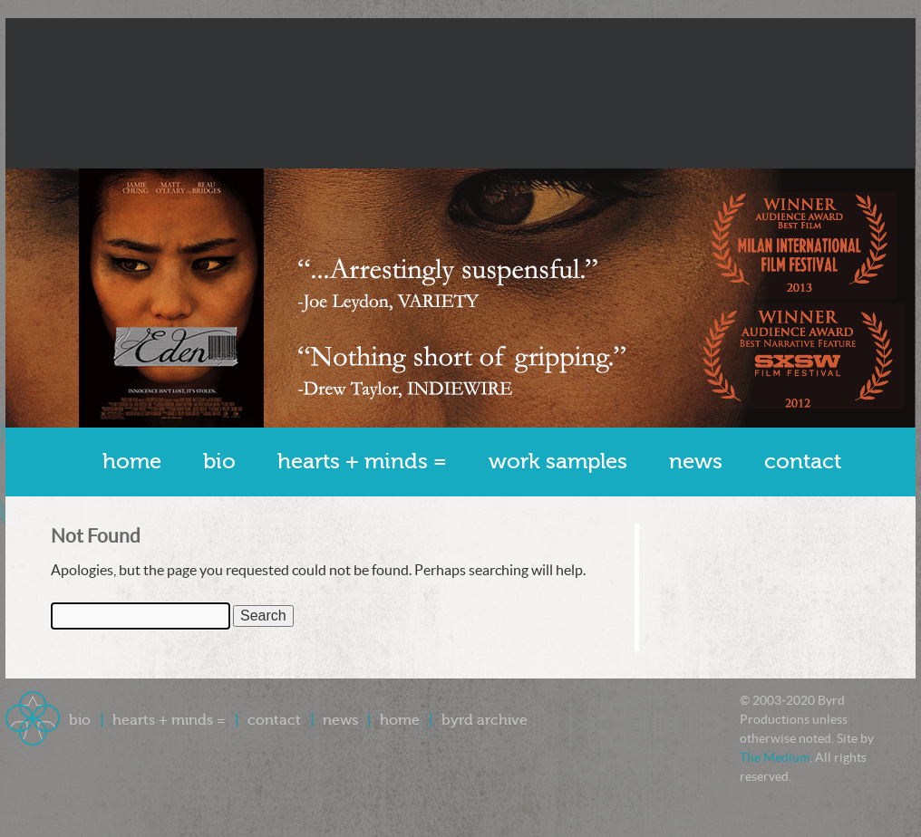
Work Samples (558, 461)
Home (131, 461)
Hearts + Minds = (362, 461)
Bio (219, 461)
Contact (802, 461)
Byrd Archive (484, 720)
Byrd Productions (460, 93)
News (695, 461)
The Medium (775, 757)
